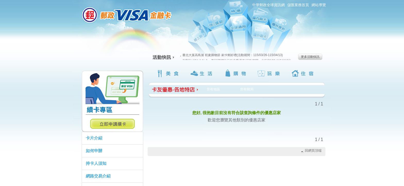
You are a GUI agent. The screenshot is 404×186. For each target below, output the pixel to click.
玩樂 (270, 73)
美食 (168, 73)
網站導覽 (319, 5)
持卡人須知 (96, 163)
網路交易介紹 (98, 176)
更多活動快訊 (310, 57)
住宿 (303, 73)
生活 (202, 73)
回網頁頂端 (313, 150)
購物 (236, 73)
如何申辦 (94, 151)
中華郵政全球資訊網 (268, 5)
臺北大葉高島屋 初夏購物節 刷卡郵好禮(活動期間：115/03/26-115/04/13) (231, 55)
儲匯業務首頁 (298, 5)
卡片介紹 (94, 138)
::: (74, 2)
